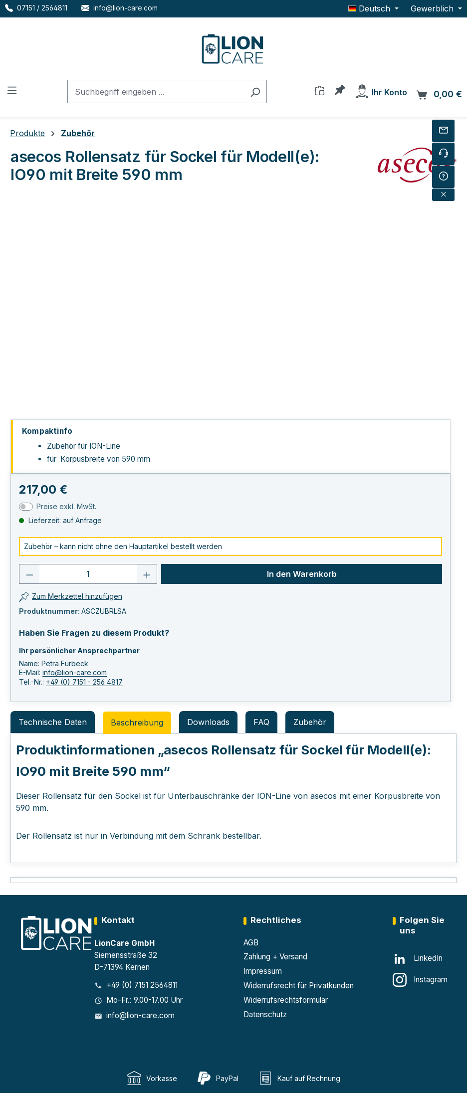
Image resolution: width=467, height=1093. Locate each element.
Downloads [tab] (208, 722)
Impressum (262, 971)
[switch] (26, 507)
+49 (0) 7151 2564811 (142, 985)
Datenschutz (265, 1014)
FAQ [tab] (261, 722)
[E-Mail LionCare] (119, 7)
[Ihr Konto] (381, 90)
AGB (250, 942)
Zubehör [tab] (309, 722)
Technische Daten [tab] (52, 722)
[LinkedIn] (418, 959)
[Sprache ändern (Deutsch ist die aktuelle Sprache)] (373, 8)
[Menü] (12, 90)
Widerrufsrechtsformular (285, 1000)
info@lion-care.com (74, 672)
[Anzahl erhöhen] (147, 574)
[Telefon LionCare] (36, 7)
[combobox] (155, 91)
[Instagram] (420, 980)
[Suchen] (255, 91)
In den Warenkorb (302, 574)
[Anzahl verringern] (29, 574)
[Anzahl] (88, 574)
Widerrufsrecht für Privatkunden (298, 985)
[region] (230, 299)
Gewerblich (433, 8)
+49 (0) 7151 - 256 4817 (84, 682)
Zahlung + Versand (275, 956)
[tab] (137, 723)
